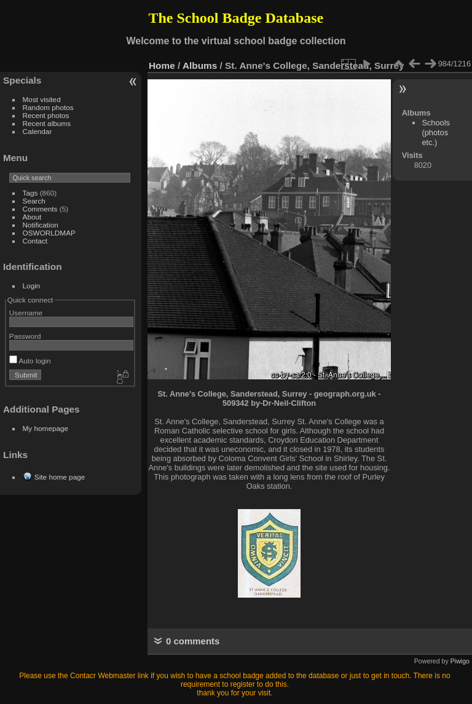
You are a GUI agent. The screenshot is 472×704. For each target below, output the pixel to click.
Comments (40, 209)
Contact (35, 241)
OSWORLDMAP (49, 233)
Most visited (42, 99)
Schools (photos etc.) (436, 132)
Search (34, 201)
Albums (200, 65)
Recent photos (46, 115)
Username (25, 313)
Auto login (30, 361)
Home (162, 65)
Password (25, 336)
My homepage (46, 428)
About (32, 217)
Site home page (59, 477)
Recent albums (47, 123)
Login (32, 286)
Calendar (37, 131)
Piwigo (460, 661)
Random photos (48, 107)
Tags (30, 193)
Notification (40, 225)
